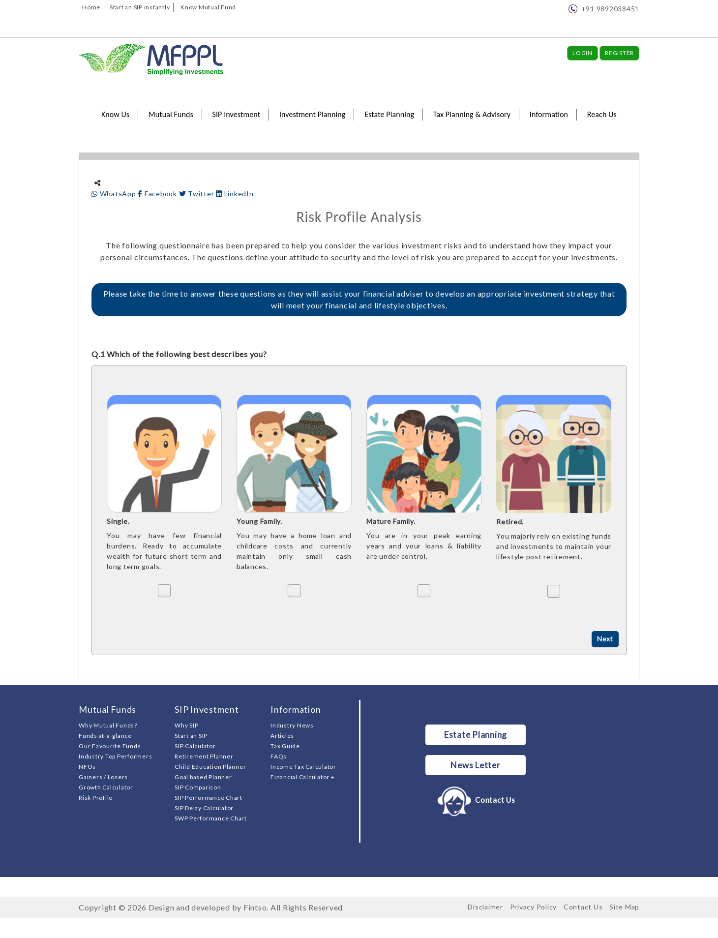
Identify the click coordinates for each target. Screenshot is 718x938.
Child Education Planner (210, 766)
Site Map (624, 907)
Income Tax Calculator (303, 766)
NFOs (87, 766)
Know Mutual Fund (208, 7)
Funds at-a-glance (105, 735)
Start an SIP (191, 735)
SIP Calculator (195, 746)
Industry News (292, 725)
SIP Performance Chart (208, 797)
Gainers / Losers (103, 777)
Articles (282, 735)
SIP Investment (236, 114)
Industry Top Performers (115, 756)
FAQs (278, 756)
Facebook (158, 193)
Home (91, 7)
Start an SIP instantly (140, 7)
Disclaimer (485, 907)
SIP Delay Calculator (204, 808)
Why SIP (186, 725)
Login (582, 53)
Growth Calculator (106, 787)
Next (605, 639)
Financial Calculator (302, 777)
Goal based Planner (203, 777)
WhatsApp (114, 193)
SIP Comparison (198, 787)
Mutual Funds (171, 114)
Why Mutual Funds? (108, 725)
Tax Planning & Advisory (471, 114)
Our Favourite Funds (110, 746)
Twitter (197, 193)
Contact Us (475, 800)
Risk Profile (96, 797)
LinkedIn (235, 193)
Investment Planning (312, 114)
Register (619, 53)
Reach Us (602, 114)
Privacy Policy (533, 907)
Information (549, 114)
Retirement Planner (204, 756)
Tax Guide (285, 746)
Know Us (115, 114)
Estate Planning (389, 114)
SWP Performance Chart (211, 818)
